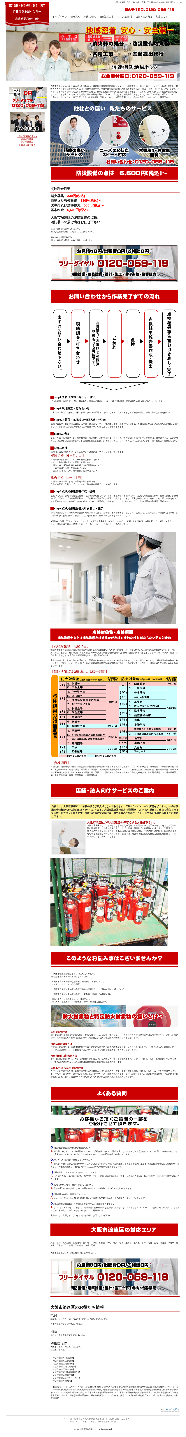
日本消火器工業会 (27, 145)
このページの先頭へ (170, 1410)
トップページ (63, 1419)
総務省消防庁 (27, 139)
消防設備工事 (95, 1419)
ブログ (113, 1421)
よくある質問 (108, 1419)
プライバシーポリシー (90, 1421)
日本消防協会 (27, 142)
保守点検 (75, 16)
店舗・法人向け (122, 1419)
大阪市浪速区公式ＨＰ (27, 136)
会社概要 (105, 1421)
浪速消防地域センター (26, 14)
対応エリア (75, 1421)
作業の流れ (83, 1419)
